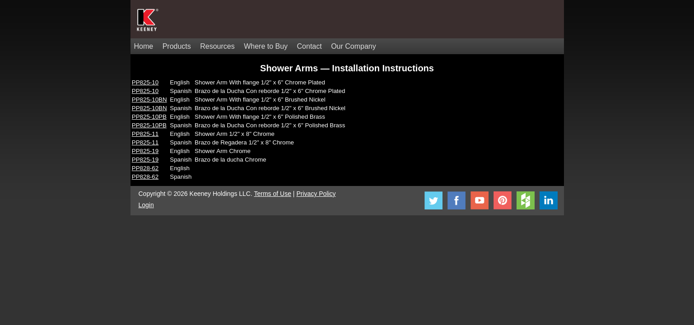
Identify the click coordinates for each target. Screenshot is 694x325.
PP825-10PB (149, 116)
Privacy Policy (315, 193)
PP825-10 (145, 82)
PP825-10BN (149, 99)
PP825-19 (145, 151)
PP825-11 (145, 133)
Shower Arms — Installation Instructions (347, 68)
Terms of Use (272, 193)
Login (146, 205)
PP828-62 (145, 168)
